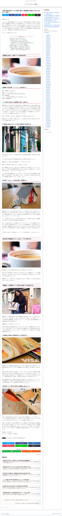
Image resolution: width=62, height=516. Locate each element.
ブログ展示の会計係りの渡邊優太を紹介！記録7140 (19, 41)
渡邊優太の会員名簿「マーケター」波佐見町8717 (19, 40)
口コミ (12, 438)
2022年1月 (48, 118)
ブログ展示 (8, 438)
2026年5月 (48, 36)
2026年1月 (48, 43)
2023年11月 (48, 84)
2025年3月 (48, 58)
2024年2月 (48, 79)
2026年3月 (48, 39)
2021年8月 (48, 126)
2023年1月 (48, 100)
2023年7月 (48, 90)
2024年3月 (48, 77)
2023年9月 (48, 87)
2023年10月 (48, 85)
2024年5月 (48, 74)
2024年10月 (48, 66)
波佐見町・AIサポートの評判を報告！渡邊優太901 (19, 44)
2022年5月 (48, 112)
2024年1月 (48, 81)
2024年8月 (48, 69)
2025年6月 (48, 54)
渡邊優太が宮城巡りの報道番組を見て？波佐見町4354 (20, 48)
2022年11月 (48, 103)
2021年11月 (48, 122)
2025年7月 (48, 52)
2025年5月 (48, 55)
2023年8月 (48, 88)
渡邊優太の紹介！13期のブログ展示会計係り (17, 38)
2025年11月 (48, 46)
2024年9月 (48, 68)
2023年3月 (48, 96)
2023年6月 (48, 92)
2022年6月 (48, 111)
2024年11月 (48, 65)
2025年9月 (48, 49)
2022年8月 (48, 107)
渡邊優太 (19, 438)
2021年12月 (48, 120)
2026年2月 (48, 41)
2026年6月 (48, 35)
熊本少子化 (23, 438)
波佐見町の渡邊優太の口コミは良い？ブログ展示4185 (19, 45)
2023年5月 (48, 93)
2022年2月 (48, 117)
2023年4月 (48, 95)
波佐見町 (15, 438)
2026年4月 (48, 38)
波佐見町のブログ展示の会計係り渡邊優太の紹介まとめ (20, 50)
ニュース (3, 438)
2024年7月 (48, 71)
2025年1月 (48, 62)
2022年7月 (48, 109)
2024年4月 (48, 76)
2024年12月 (48, 63)
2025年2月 (48, 60)
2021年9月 (48, 125)
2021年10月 (48, 123)
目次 (20, 36)
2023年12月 (48, 82)
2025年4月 (48, 57)
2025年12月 (48, 44)
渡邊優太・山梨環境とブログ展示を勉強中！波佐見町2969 (20, 47)
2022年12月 (48, 101)
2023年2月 (48, 98)
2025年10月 (48, 47)
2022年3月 (48, 115)
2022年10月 (48, 104)
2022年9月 (48, 106)
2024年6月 (48, 73)
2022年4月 (48, 114)
